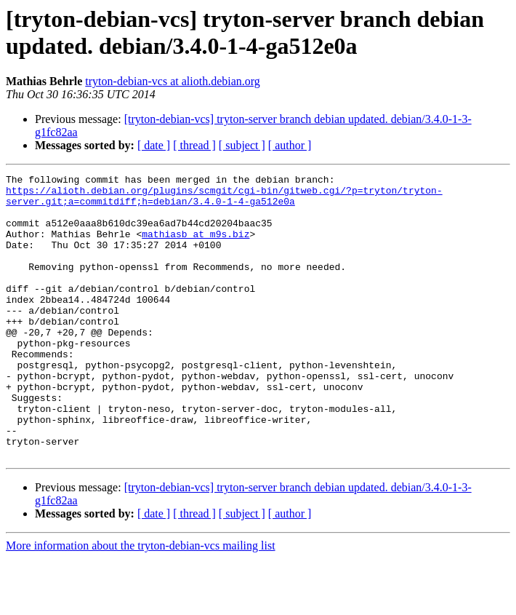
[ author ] (290, 145)
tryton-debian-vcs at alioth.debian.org (172, 81)
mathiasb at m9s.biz (195, 246)
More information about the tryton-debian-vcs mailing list (140, 602)
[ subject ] (242, 145)
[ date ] (153, 145)
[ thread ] (194, 145)
